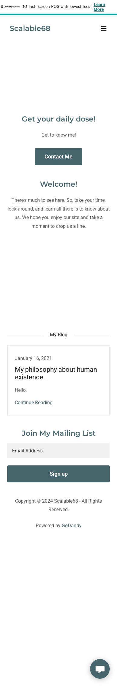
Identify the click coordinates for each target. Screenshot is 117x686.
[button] (104, 28)
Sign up (59, 474)
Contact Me (58, 156)
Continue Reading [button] (34, 402)
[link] (30, 29)
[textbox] (58, 450)
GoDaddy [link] (72, 525)
